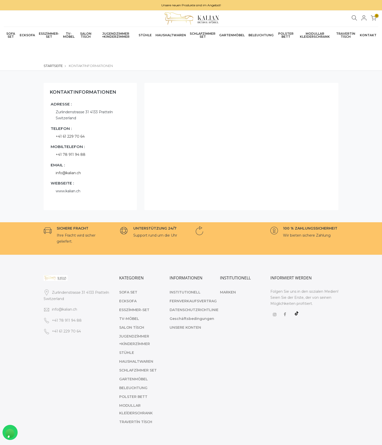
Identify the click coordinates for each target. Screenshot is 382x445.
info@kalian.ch (68, 155)
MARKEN (228, 274)
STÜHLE (145, 35)
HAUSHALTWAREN (170, 35)
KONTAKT (368, 35)
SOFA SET (10, 35)
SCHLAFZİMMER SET (202, 35)
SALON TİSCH (85, 35)
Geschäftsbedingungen (192, 301)
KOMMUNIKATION (322, 437)
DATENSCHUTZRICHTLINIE (194, 292)
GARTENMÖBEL (232, 35)
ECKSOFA (27, 35)
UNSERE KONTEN (185, 310)
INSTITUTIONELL (185, 274)
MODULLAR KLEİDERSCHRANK (315, 35)
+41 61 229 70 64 (70, 119)
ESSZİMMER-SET (49, 35)
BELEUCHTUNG (261, 35)
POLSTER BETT (286, 35)
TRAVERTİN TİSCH (345, 35)
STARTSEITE (53, 48)
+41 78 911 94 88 (70, 137)
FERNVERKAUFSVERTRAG (193, 283)
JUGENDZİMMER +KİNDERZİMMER (116, 35)
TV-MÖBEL (69, 35)
